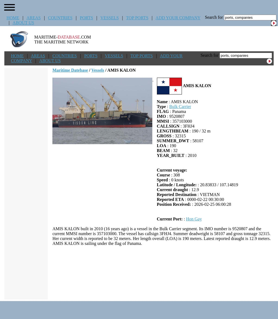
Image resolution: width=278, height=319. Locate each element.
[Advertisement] (163, 273)
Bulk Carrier (180, 106)
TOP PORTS (137, 17)
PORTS (86, 17)
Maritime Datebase (70, 70)
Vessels (97, 70)
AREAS (33, 17)
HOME (13, 17)
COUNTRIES (60, 17)
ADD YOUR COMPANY (178, 17)
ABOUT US (23, 22)
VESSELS (109, 17)
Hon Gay (194, 219)
